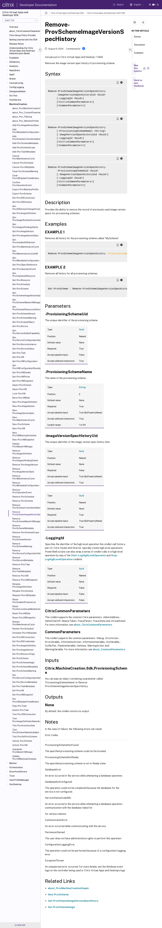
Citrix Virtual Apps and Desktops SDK (67, 13)
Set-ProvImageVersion (23, 650)
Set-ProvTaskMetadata (23, 686)
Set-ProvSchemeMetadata (25, 667)
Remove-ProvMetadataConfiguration (25, 484)
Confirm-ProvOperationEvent (22, 183)
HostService (15, 100)
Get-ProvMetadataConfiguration (25, 259)
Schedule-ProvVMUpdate (24, 633)
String (82, 387)
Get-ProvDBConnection (23, 198)
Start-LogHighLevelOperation (88, 555)
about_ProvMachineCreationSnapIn (25, 108)
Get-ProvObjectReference (24, 265)
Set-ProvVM (18, 690)
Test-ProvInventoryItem (23, 725)
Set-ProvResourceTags (23, 654)
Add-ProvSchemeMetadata (25, 143)
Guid (81, 329)
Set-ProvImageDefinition (24, 645)
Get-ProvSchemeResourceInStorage (25, 308)
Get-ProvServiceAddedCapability (25, 331)
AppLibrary (14, 70)
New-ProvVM (18, 428)
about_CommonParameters (109, 649)
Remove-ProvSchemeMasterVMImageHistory (25, 520)
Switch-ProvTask (20, 710)
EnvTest (13, 95)
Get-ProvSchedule (21, 284)
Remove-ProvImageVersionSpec (23, 470)
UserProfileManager (19, 780)
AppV (11, 74)
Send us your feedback (139, 83)
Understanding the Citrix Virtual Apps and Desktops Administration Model (22, 51)
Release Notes (16, 44)
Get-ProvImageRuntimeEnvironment (25, 218)
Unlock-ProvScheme (22, 741)
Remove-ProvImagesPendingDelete (25, 459)
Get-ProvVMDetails (21, 372)
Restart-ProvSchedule (23, 628)
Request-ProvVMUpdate (24, 595)
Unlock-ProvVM (19, 745)
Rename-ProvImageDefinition (22, 585)
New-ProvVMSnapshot (23, 439)
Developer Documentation (38, 5)
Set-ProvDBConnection (23, 637)
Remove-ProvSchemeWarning (22, 545)
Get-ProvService (20, 326)
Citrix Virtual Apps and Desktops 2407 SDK (106, 13)
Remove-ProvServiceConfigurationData (25, 551)
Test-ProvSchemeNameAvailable (25, 731)
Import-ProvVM (19, 389)
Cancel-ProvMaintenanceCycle (23, 157)
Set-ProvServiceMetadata (24, 682)
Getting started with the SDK (23, 39)
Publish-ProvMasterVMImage (22, 445)
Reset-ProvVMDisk (21, 613)
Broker (12, 79)
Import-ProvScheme (21, 385)
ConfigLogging (16, 87)
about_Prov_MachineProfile (25, 121)
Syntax (137, 38)
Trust (12, 776)
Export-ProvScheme (22, 193)
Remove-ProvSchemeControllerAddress (25, 506)
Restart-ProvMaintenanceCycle (23, 623)
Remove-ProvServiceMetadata (22, 558)
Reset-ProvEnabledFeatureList (24, 600)
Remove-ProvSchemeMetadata (23, 526)
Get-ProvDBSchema (22, 202)
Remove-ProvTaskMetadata (21, 570)
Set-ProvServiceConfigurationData (25, 676)
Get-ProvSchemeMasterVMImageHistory (25, 301)
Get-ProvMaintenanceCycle (25, 247)
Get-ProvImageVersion (23, 231)
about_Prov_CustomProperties (25, 112)
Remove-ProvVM (20, 576)
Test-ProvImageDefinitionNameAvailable (25, 719)
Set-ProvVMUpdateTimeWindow (25, 700)
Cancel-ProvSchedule (22, 163)
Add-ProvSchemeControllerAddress (25, 137)
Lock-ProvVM (18, 393)
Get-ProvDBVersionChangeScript (25, 207)
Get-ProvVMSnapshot (22, 381)
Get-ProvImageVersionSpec (25, 235)
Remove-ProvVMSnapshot (24, 580)
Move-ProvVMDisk (21, 398)
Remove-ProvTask (21, 564)
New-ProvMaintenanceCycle (23, 418)
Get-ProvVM (18, 357)
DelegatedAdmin (17, 91)
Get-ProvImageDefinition (24, 213)
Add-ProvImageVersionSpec (25, 125)
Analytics (13, 66)
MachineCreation (18, 104)
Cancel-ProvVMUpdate (23, 167)
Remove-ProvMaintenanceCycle (23, 477)
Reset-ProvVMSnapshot (23, 617)
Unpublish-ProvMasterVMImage (22, 750)
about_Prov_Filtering (22, 117)
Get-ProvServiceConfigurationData (25, 338)
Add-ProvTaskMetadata (23, 152)
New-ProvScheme (21, 424)
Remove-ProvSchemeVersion (21, 538)
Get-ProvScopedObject (23, 322)
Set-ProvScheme (20, 658)
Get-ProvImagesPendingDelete (25, 225)
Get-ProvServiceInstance (24, 344)
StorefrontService (18, 771)
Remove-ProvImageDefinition (22, 452)
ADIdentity (14, 62)
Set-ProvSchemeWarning (24, 671)
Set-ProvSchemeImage (23, 662)
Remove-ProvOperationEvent (22, 491)
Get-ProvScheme (20, 288)
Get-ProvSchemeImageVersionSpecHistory (25, 294)
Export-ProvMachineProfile (25, 189)
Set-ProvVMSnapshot (22, 694)
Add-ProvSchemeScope (23, 147)
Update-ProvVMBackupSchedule (24, 757)
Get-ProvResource (21, 280)
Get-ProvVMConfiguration (24, 361)
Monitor (13, 763)
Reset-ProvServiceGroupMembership (25, 607)
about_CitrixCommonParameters (24, 31)
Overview (13, 27)
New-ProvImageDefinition (24, 402)
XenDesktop (15, 784)
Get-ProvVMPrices (21, 376)
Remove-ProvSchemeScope (25, 532)
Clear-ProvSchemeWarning (25, 171)
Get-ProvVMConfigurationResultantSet (25, 366)
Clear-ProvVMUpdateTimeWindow (25, 176)
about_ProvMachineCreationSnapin (68, 888)
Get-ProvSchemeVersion (24, 313)
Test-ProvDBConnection (24, 714)
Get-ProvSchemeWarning (24, 318)
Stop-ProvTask (19, 706)
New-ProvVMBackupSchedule (24, 434)
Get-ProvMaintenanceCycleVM (25, 252)
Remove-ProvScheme (22, 501)
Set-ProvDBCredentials (23, 641)
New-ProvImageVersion (23, 406)
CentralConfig (16, 83)
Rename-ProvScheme (22, 591)
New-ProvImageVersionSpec (23, 411)
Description (139, 46)
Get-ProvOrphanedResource (23, 274)
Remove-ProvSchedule (23, 497)
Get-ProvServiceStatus (23, 348)
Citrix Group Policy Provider (22, 35)
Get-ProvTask (19, 353)
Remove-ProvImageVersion (25, 464)
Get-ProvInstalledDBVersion (23, 241)
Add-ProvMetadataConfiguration (25, 130)
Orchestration (16, 767)
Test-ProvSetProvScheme (24, 736)
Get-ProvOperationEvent (24, 269)
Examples (14, 58)
